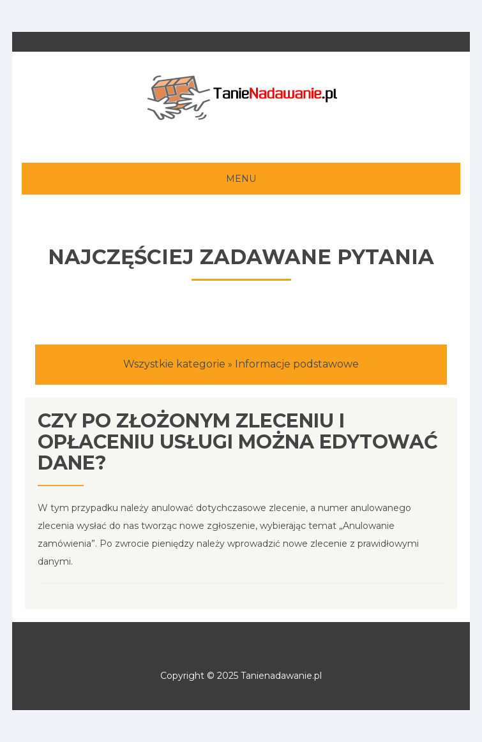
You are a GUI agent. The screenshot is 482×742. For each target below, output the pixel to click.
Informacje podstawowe (297, 364)
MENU (241, 178)
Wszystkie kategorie (174, 364)
